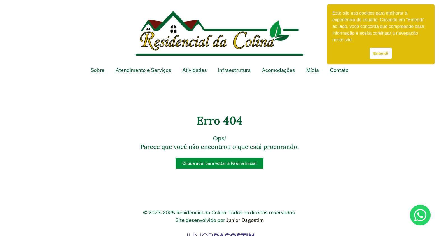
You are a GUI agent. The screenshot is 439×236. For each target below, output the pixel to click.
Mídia (312, 70)
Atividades (194, 70)
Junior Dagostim (245, 220)
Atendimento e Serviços (143, 70)
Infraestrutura (234, 70)
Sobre (97, 70)
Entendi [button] (380, 53)
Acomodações (278, 70)
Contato (339, 70)
